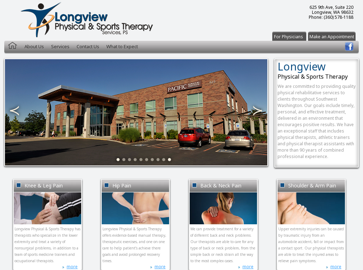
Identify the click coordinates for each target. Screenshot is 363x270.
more (72, 266)
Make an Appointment (331, 37)
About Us (34, 46)
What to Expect (122, 46)
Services (60, 46)
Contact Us (88, 46)
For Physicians (288, 37)
